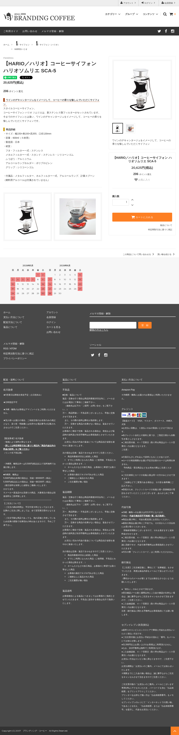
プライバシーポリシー (15, 358)
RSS (5, 348)
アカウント (128, 2)
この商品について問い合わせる (139, 254)
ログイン (148, 2)
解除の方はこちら (99, 330)
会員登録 (169, 2)
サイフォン (22, 43)
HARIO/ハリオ (21, 49)
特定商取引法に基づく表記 (160, 229)
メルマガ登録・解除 (52, 31)
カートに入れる (142, 217)
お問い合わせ (29, 31)
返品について (166, 225)
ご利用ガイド (10, 31)
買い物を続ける (166, 254)
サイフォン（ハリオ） (47, 43)
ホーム (6, 45)
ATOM (13, 348)
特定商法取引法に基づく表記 (18, 353)
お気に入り (142, 179)
